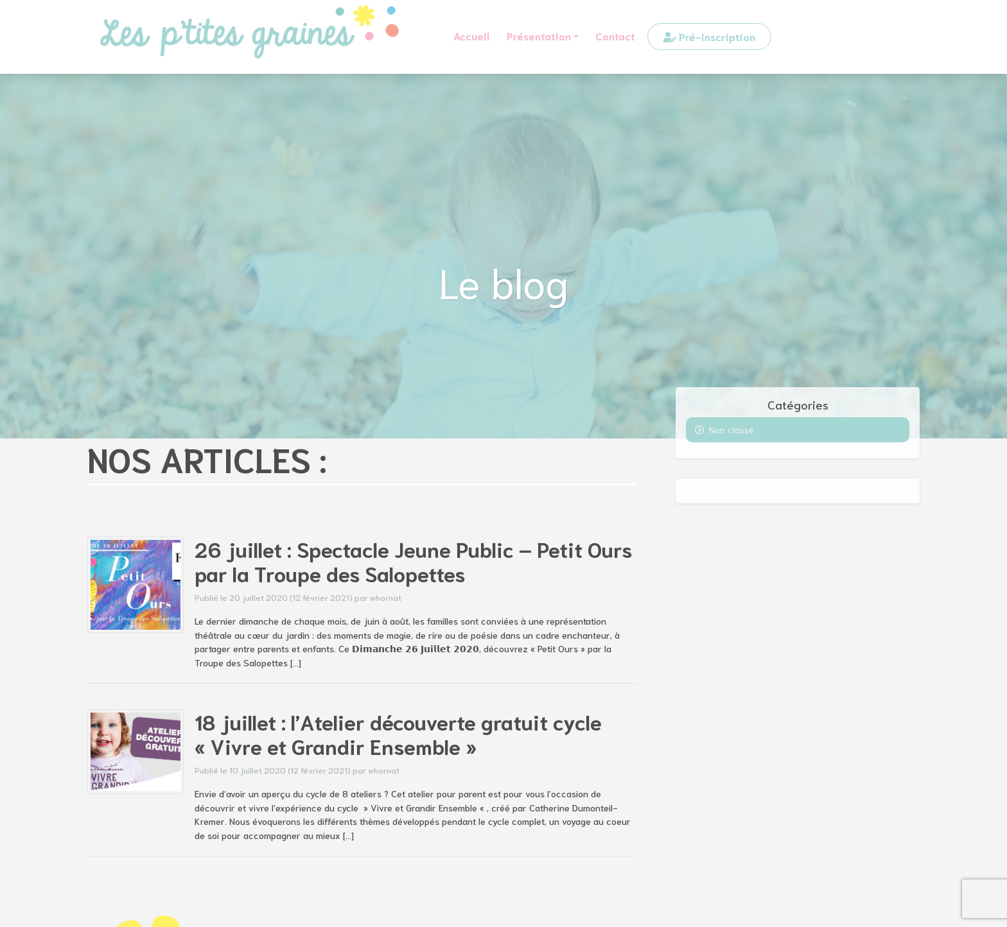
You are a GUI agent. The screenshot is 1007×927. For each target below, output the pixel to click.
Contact (615, 35)
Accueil (471, 35)
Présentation (539, 35)
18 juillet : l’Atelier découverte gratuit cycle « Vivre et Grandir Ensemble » (398, 733)
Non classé (731, 429)
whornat (385, 597)
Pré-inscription (709, 36)
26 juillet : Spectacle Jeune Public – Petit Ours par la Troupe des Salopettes (413, 560)
